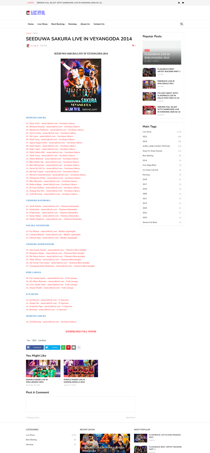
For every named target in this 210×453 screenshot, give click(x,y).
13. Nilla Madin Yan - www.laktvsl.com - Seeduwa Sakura (52, 162)
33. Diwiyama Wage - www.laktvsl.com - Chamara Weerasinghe (55, 253)
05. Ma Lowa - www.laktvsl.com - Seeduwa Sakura (49, 136)
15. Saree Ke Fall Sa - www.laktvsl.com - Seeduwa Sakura (53, 168)
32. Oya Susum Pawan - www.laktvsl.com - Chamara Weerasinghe (56, 250)
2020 (162, 208)
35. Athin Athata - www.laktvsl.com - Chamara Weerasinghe (53, 259)
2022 (162, 212)
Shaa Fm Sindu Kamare (162, 151)
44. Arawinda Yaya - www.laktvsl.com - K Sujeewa (49, 306)
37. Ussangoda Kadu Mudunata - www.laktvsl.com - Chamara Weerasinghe (60, 266)
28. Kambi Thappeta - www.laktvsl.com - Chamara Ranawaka (54, 219)
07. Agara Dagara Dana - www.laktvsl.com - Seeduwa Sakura (54, 142)
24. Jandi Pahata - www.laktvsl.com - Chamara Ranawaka (52, 206)
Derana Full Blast (162, 222)
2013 (162, 203)
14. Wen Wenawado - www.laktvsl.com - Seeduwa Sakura (52, 165)
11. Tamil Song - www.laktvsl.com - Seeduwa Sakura (50, 155)
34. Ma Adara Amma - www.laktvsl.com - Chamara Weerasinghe (55, 256)
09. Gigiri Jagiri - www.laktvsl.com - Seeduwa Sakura (50, 149)
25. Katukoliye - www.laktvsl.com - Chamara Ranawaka (51, 209)
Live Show (43, 24)
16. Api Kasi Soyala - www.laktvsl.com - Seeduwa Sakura (52, 171)
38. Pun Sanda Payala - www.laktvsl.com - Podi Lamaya (51, 278)
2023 (162, 136)
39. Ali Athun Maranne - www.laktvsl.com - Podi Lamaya (52, 281)
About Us (85, 24)
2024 (162, 141)
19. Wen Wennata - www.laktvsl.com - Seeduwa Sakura (51, 181)
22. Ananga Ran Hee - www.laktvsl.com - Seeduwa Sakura (53, 191)
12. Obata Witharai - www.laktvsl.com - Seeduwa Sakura (52, 158)
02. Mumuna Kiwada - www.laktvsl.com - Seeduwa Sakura (53, 126)
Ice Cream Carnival (162, 170)
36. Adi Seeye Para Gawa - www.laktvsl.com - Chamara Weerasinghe (58, 262)
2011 (162, 198)
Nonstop (72, 24)
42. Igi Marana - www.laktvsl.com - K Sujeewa (47, 300)
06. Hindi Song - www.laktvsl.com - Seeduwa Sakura (50, 139)
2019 (162, 189)
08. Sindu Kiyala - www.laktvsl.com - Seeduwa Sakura (51, 146)
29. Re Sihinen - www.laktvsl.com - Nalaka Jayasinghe (51, 231)
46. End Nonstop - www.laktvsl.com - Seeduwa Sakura (51, 321)
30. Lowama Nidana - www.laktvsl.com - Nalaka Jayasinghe (53, 234)
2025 (162, 217)
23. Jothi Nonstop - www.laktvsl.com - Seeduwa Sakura (51, 194)
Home (31, 24)
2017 (162, 184)
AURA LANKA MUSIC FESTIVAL (162, 146)
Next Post (130, 417)
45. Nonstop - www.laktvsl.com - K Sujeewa (46, 309)
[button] (181, 24)
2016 (162, 179)
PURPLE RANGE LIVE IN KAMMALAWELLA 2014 (74, 381)
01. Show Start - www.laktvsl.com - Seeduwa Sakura (50, 123)
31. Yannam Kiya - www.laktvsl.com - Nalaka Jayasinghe (51, 237)
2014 (35, 33)
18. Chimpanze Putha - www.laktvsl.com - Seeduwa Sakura (53, 178)
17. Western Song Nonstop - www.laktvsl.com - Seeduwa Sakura (56, 174)
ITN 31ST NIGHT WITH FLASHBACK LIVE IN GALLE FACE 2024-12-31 (168, 95)
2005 (162, 193)
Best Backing (58, 24)
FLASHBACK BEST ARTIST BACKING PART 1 (169, 70)
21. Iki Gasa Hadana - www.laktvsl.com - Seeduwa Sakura (52, 187)
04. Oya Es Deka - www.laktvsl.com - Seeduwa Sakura (51, 133)
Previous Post (33, 417)
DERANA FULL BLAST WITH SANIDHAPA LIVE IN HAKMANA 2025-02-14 (169, 109)
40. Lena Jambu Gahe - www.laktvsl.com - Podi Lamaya (51, 284)
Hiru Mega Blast (162, 165)
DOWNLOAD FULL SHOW (81, 331)
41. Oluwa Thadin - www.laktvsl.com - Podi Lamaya (49, 287)
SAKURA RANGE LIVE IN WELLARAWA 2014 (37, 381)
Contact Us (99, 24)
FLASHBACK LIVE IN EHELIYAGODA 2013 (165, 436)
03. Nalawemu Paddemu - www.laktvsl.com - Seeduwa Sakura (55, 130)
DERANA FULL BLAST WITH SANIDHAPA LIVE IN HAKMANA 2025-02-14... (70, 2)
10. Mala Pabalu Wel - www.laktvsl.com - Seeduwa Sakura (53, 152)
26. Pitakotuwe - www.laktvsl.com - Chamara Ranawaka (52, 212)
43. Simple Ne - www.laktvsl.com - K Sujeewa (47, 303)
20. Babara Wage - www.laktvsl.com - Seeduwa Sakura (51, 184)
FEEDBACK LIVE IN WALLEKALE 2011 (166, 82)
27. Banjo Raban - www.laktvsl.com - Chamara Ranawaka (52, 216)
